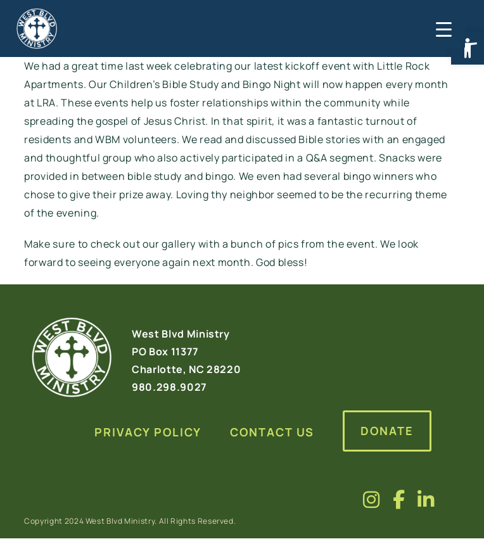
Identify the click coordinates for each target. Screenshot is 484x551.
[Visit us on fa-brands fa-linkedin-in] (426, 499)
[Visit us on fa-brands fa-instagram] (371, 499)
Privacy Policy (147, 432)
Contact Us (272, 432)
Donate (387, 430)
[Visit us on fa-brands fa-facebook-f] (399, 499)
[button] (467, 48)
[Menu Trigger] (442, 29)
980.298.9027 (169, 387)
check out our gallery (143, 244)
